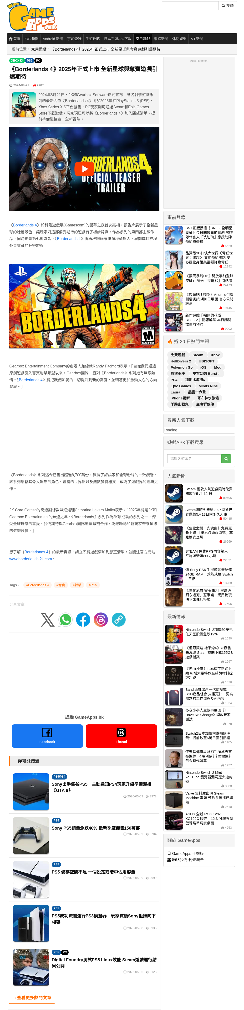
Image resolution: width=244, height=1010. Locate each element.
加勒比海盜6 (195, 380)
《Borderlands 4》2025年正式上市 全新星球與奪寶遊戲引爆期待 (106, 49)
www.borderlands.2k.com (30, 559)
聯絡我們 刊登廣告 (185, 860)
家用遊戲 (143, 39)
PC (38, 60)
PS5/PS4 (59, 776)
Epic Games (181, 386)
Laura (176, 392)
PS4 (174, 380)
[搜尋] (190, 5)
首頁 (14, 39)
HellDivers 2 (181, 361)
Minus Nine (208, 386)
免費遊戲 (178, 355)
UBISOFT (206, 361)
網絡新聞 (161, 39)
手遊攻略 (93, 39)
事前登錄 (74, 39)
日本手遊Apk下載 (118, 39)
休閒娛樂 (179, 39)
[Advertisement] (84, 427)
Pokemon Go (182, 367)
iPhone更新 (181, 398)
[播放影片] (84, 169)
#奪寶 (60, 585)
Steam (198, 355)
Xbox (215, 355)
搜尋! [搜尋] (228, 6)
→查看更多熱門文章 (32, 997)
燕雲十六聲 (197, 392)
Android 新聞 (53, 39)
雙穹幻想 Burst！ (207, 374)
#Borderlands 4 (37, 585)
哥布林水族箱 (208, 398)
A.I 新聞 (197, 39)
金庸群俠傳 (205, 404)
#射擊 (77, 585)
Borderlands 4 (25, 225)
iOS (204, 367)
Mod (218, 367)
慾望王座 (178, 374)
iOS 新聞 (32, 39)
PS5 (29, 60)
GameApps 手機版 (185, 854)
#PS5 (93, 585)
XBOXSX (17, 60)
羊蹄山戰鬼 (180, 404)
